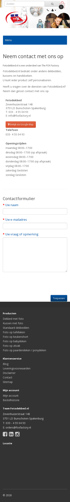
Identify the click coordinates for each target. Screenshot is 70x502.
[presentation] (31, 282)
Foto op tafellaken (14, 332)
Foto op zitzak (11, 345)
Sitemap (8, 382)
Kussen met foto (13, 323)
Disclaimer (9, 373)
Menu (8, 40)
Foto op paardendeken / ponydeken (24, 350)
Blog (5, 364)
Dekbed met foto (13, 318)
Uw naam (11, 205)
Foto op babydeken (14, 341)
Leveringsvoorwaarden (16, 368)
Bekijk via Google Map (20, 124)
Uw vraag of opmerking (21, 234)
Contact (7, 377)
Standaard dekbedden (16, 327)
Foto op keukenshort (15, 336)
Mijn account (10, 395)
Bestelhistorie (11, 400)
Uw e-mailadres (16, 220)
